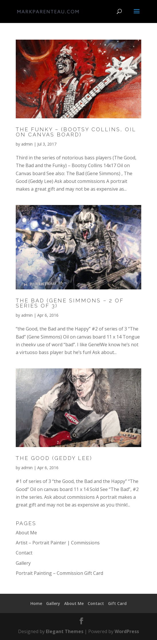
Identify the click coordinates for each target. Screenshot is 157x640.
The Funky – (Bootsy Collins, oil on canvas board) (76, 132)
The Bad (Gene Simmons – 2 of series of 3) (70, 303)
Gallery (23, 563)
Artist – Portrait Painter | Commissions (58, 543)
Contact (24, 553)
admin (27, 144)
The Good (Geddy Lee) (54, 458)
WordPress (127, 631)
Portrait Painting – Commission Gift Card (59, 573)
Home (36, 603)
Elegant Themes (64, 631)
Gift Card (117, 603)
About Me (26, 532)
